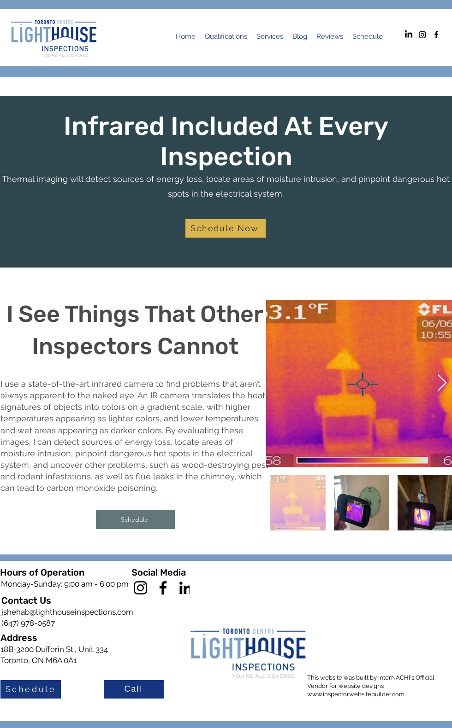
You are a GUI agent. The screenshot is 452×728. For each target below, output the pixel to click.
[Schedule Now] (225, 228)
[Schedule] (135, 519)
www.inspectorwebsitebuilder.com (355, 694)
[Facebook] (163, 588)
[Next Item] (442, 383)
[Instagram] (422, 34)
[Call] (134, 689)
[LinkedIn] (408, 34)
